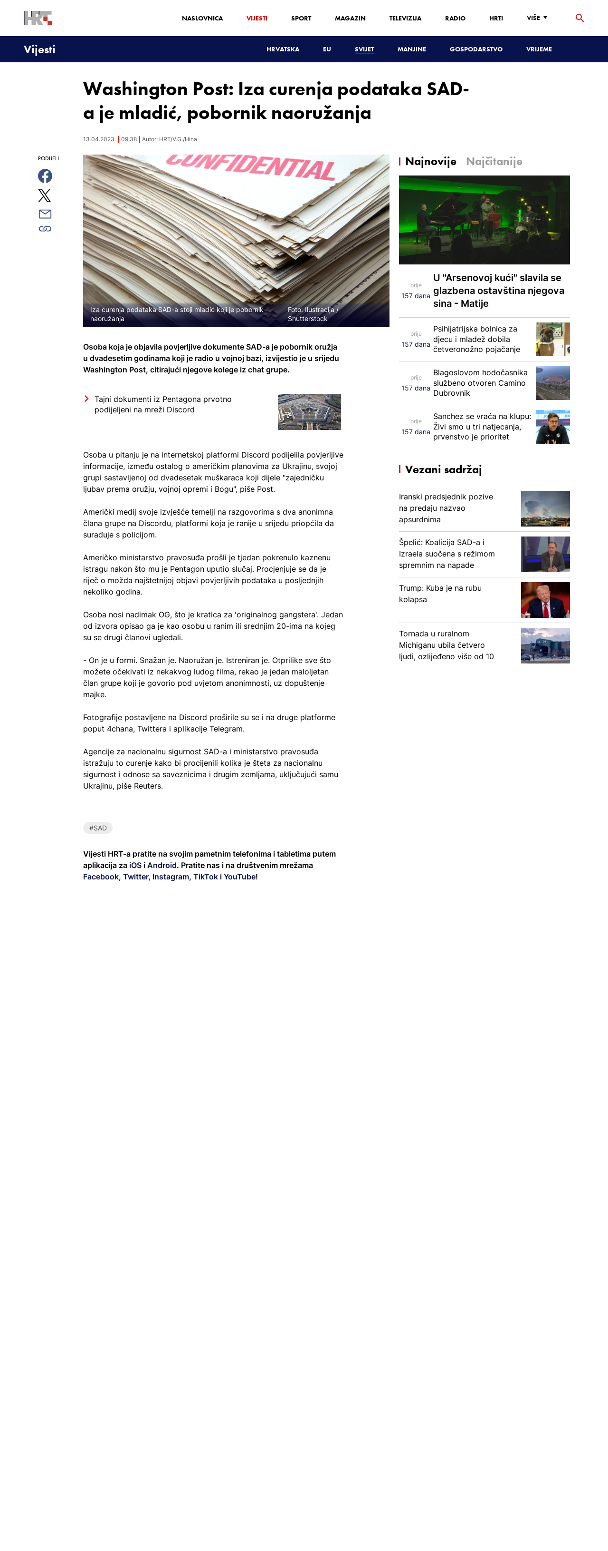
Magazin (350, 18)
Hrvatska (282, 49)
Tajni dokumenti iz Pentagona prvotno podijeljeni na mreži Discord (163, 404)
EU (327, 49)
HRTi (496, 18)
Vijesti (257, 18)
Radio (455, 18)
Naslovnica (202, 18)
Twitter (134, 876)
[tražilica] (580, 18)
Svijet (364, 49)
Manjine (412, 49)
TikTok (204, 876)
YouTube (239, 876)
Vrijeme (539, 49)
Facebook (101, 876)
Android (162, 865)
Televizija (405, 18)
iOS (136, 865)
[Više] (539, 17)
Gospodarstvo (476, 49)
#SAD (98, 828)
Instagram (170, 876)
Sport (301, 18)
